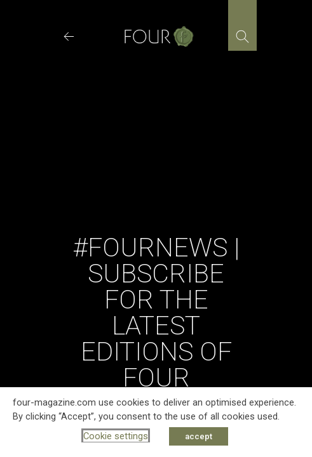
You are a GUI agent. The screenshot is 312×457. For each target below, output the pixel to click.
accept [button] (198, 436)
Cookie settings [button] (115, 436)
